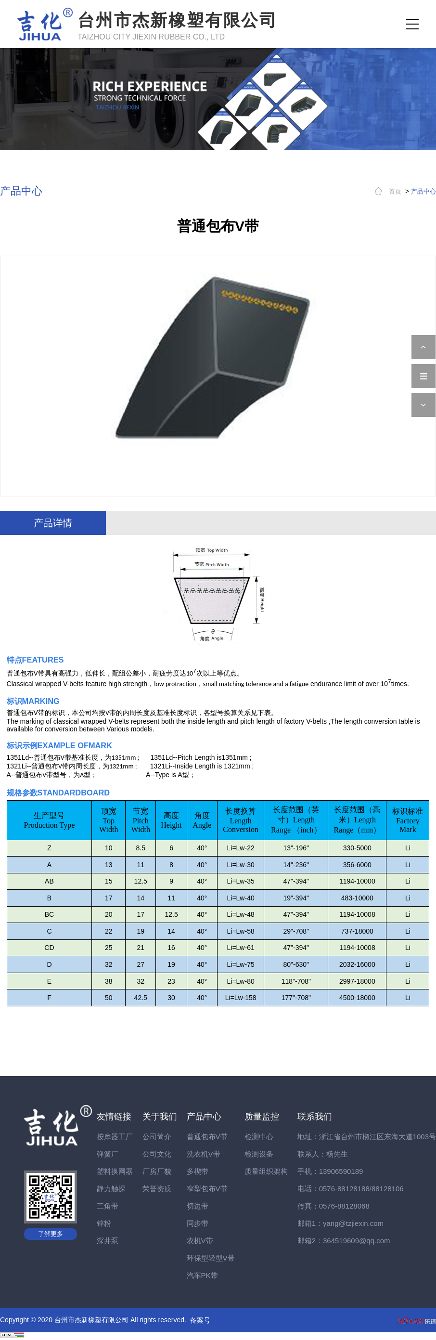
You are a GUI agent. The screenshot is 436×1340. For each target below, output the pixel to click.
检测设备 (258, 1154)
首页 (395, 191)
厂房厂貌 (156, 1171)
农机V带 (200, 1240)
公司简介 (156, 1136)
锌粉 (104, 1223)
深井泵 (107, 1240)
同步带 (197, 1223)
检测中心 (258, 1136)
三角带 (107, 1206)
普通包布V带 (207, 1136)
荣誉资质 (156, 1188)
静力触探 (111, 1188)
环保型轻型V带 (211, 1258)
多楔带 (197, 1171)
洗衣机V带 (203, 1154)
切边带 (197, 1206)
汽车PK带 (202, 1275)
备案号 (200, 1320)
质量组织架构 (266, 1171)
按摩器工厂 (115, 1136)
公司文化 (156, 1154)
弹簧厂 (107, 1154)
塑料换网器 (115, 1171)
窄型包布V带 (207, 1188)
